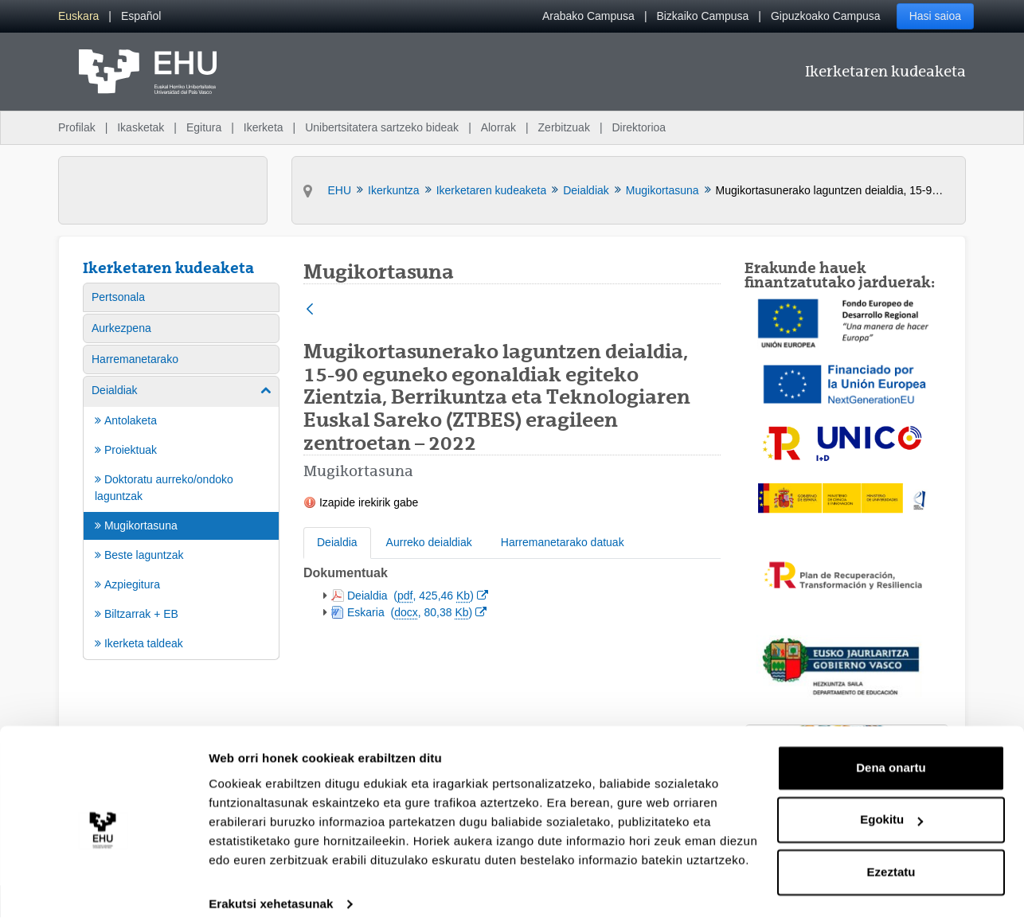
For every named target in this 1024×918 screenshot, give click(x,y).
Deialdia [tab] (337, 542)
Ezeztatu (891, 854)
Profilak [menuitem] (77, 127)
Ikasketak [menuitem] (140, 127)
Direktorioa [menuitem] (639, 127)
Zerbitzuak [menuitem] (564, 127)
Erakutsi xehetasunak (271, 886)
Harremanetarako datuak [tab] (562, 542)
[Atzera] (309, 310)
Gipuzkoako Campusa (826, 16)
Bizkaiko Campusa (702, 16)
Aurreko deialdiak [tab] (429, 542)
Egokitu (891, 802)
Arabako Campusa (588, 16)
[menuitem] (78, 16)
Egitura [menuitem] (203, 127)
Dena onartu (891, 750)
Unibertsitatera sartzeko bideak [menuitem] (382, 127)
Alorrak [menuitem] (498, 127)
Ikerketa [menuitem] (263, 127)
